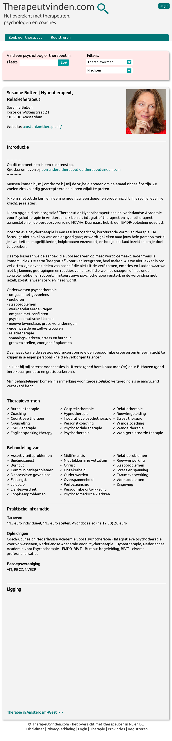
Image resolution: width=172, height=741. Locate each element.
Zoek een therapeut (25, 37)
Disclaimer (35, 729)
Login (163, 5)
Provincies (116, 729)
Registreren (61, 37)
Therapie (97, 729)
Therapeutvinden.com (50, 724)
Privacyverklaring (61, 729)
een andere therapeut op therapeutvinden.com (81, 169)
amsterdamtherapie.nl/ (42, 126)
